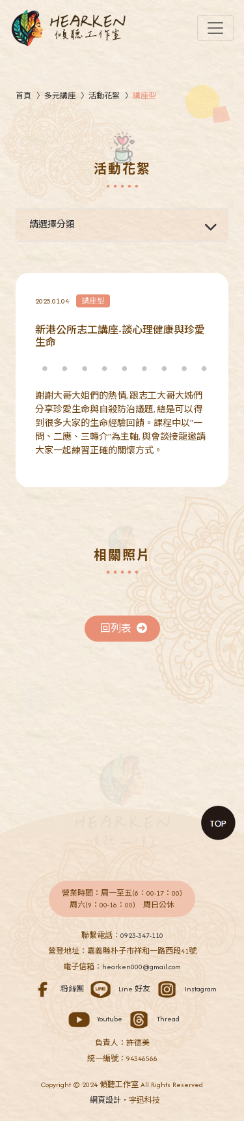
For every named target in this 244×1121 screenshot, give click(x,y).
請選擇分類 (52, 224)
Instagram (184, 989)
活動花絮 (104, 96)
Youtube (93, 1019)
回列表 (123, 628)
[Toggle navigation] (215, 28)
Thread (152, 1019)
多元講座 (59, 96)
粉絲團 (56, 989)
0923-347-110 (141, 935)
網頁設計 (105, 1100)
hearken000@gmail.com (141, 966)
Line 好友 (118, 989)
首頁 (23, 96)
